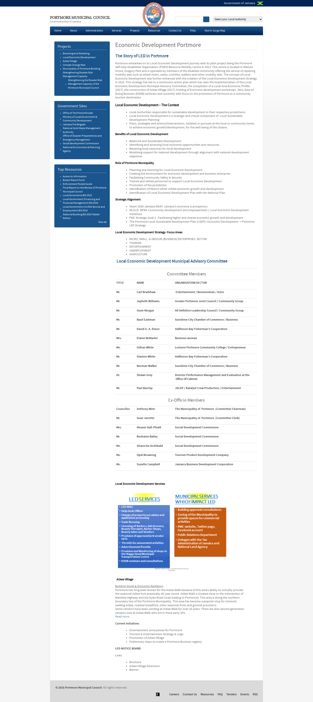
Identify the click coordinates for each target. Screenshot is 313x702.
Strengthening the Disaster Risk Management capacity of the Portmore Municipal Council (85, 84)
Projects (134, 31)
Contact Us (175, 31)
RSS (255, 694)
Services (116, 31)
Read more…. (124, 617)
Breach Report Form (74, 180)
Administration (94, 31)
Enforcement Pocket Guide (77, 184)
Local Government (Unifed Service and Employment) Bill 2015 (84, 209)
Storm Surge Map (215, 31)
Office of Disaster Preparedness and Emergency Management (82, 138)
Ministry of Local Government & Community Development (80, 119)
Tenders (231, 694)
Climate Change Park (74, 65)
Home (57, 31)
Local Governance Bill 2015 (77, 195)
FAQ (220, 694)
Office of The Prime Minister (78, 113)
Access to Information (75, 176)
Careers (174, 694)
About (73, 31)
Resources (154, 31)
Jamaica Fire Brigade (74, 124)
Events (244, 694)
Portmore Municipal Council (80, 18)
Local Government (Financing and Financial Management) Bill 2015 (81, 201)
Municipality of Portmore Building (81, 69)
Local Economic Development (79, 57)
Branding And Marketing (76, 53)
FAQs (193, 31)
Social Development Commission (81, 143)
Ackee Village (70, 61)
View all (102, 222)
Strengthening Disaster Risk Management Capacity (78, 74)
